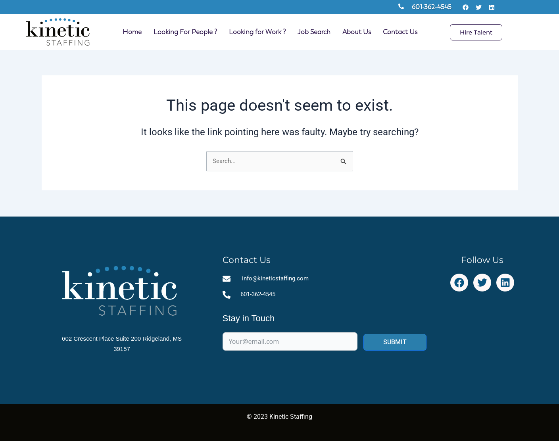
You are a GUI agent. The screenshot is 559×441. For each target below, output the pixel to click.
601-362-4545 (431, 7)
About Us (356, 32)
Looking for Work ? (257, 32)
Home (132, 32)
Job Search (314, 32)
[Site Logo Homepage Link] (58, 32)
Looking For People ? (185, 32)
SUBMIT (395, 343)
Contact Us (400, 32)
